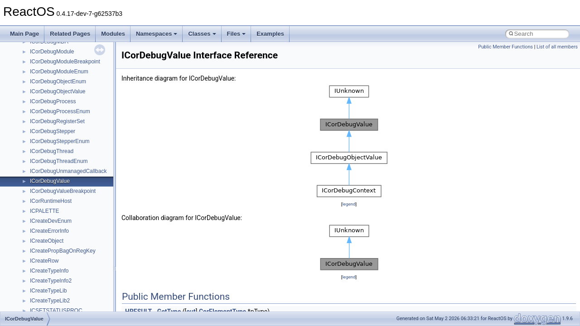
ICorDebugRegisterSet (57, 121)
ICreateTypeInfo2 (51, 281)
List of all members (557, 47)
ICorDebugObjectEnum (58, 81)
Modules (113, 33)
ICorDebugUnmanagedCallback (68, 171)
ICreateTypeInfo (49, 271)
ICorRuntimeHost (51, 201)
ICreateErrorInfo (49, 231)
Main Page (24, 33)
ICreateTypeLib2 (50, 300)
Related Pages (70, 33)
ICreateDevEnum (51, 221)
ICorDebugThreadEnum (58, 161)
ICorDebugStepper (52, 131)
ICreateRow (44, 261)
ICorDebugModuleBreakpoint (65, 61)
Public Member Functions (505, 47)
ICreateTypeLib (48, 291)
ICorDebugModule (52, 51)
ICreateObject (46, 241)
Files (236, 33)
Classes (202, 33)
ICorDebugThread (51, 151)
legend (348, 203)
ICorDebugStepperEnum (59, 141)
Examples (270, 33)
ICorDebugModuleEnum (59, 71)
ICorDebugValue (50, 181)
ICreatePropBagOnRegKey (63, 251)
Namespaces (157, 33)
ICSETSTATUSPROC (56, 310)
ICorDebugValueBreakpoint (63, 191)
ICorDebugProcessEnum (60, 111)
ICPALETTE (44, 211)
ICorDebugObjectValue (58, 91)
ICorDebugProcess (53, 101)
